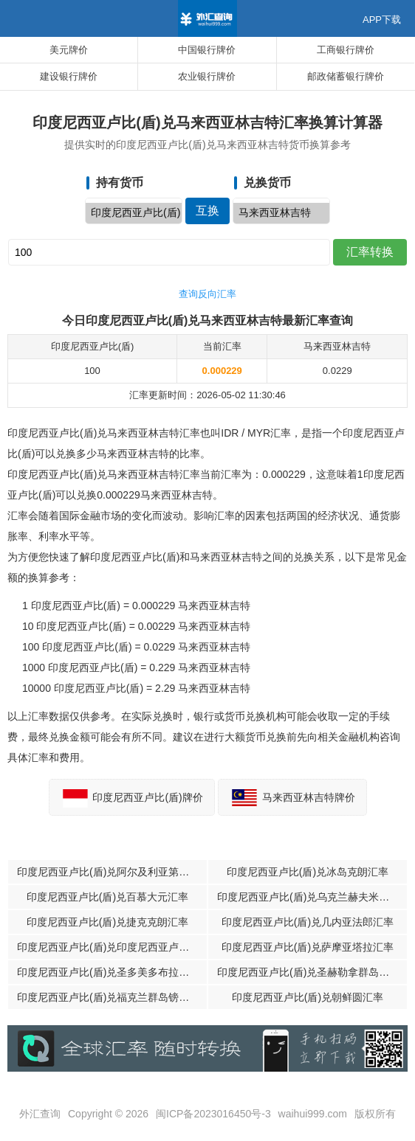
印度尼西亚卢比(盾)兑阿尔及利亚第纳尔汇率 (112, 872)
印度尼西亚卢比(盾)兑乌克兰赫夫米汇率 (308, 897)
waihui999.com (312, 1114)
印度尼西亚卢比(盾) (134, 213)
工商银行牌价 (345, 49)
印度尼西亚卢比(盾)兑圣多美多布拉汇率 (108, 972)
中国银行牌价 (207, 49)
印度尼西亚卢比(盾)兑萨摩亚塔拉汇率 (308, 947)
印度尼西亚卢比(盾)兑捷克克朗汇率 (107, 922)
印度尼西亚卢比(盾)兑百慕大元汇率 (107, 897)
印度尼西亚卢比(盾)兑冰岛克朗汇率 (307, 872)
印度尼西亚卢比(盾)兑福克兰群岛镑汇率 (108, 997)
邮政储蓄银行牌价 (345, 76)
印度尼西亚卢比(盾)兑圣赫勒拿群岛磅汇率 (312, 972)
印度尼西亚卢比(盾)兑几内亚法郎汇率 (308, 922)
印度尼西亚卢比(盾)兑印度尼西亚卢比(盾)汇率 (112, 947)
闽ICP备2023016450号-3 (213, 1114)
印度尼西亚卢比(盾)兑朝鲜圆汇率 (307, 997)
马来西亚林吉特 (281, 213)
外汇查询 (40, 1114)
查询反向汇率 (207, 293)
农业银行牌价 (207, 76)
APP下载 (382, 19)
